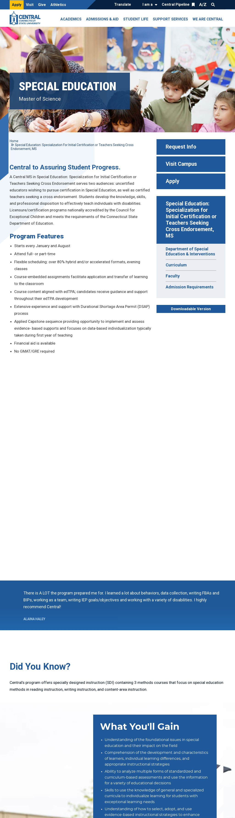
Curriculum (176, 265)
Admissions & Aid (102, 19)
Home (14, 141)
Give (42, 5)
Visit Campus (181, 164)
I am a (148, 4)
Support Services (170, 19)
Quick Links (221, 4)
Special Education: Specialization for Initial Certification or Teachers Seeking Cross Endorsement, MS (192, 220)
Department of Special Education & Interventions (190, 251)
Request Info (181, 147)
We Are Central (208, 19)
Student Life (135, 19)
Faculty (173, 276)
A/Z (203, 4)
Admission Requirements (189, 287)
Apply (16, 5)
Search (213, 4)
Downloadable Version (191, 309)
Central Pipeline (176, 4)
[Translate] (124, 4)
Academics (70, 19)
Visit (30, 5)
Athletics (58, 5)
